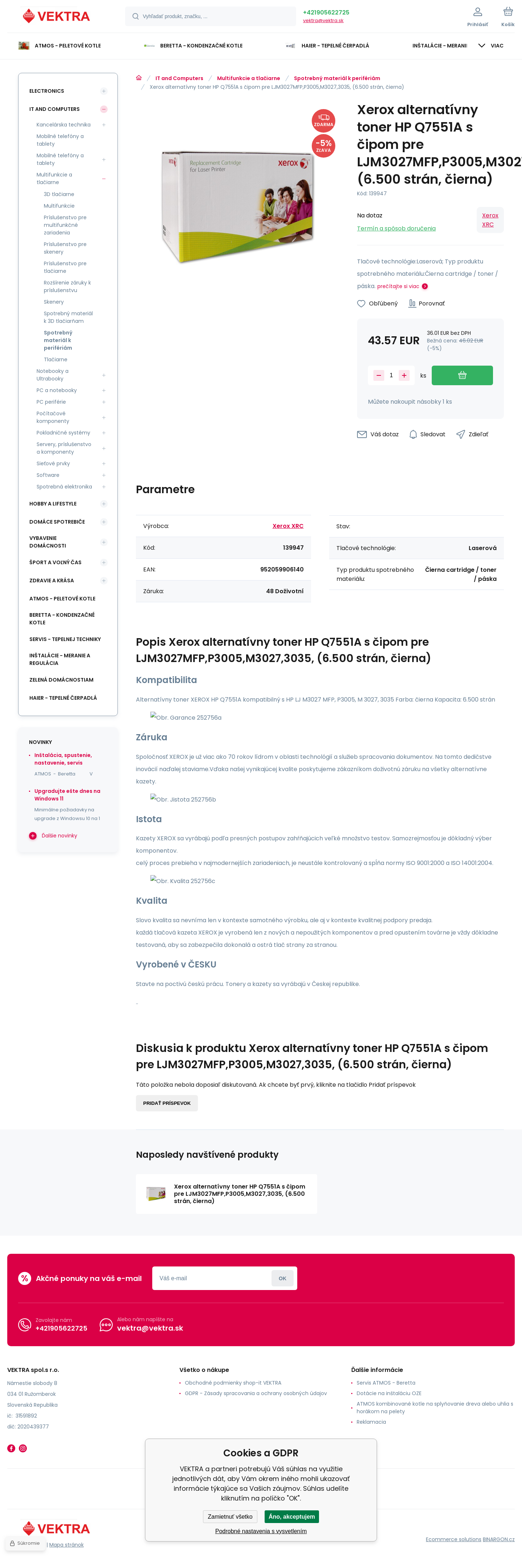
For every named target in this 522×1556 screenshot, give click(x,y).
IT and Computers (179, 78)
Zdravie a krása (51, 580)
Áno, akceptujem (292, 1517)
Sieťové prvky (53, 463)
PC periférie (51, 401)
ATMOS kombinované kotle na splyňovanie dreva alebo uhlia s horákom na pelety (435, 1407)
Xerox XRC (490, 220)
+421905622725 (326, 12)
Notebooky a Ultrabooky (53, 374)
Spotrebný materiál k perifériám (337, 78)
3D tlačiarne (59, 194)
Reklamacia (371, 1422)
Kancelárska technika (64, 124)
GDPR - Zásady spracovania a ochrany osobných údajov (256, 1393)
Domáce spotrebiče (57, 521)
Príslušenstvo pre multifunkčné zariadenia (65, 225)
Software (48, 475)
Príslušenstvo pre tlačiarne (65, 267)
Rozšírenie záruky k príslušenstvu (67, 286)
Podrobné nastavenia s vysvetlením (261, 1531)
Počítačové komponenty (53, 417)
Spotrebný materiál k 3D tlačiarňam (68, 317)
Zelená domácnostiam (61, 679)
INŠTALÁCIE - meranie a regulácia (59, 659)
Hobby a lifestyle (52, 503)
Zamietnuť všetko (230, 1517)
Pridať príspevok (167, 1103)
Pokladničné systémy (63, 432)
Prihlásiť (283, 1278)
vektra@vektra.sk (323, 20)
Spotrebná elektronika (64, 486)
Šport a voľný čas (55, 562)
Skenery (54, 301)
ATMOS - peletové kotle (62, 598)
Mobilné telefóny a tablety (60, 140)
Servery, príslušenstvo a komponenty (64, 448)
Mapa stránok (66, 1544)
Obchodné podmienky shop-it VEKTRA (233, 1382)
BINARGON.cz (499, 1539)
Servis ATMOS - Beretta (386, 1382)
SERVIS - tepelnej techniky (65, 639)
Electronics (46, 91)
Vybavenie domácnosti (47, 541)
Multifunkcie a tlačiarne (248, 78)
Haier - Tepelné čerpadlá (63, 698)
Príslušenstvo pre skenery (65, 248)
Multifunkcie (59, 205)
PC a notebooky (57, 390)
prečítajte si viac (398, 286)
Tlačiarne (55, 359)
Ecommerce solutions (453, 1539)
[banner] (57, 17)
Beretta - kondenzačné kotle (62, 618)
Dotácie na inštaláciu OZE (389, 1393)
